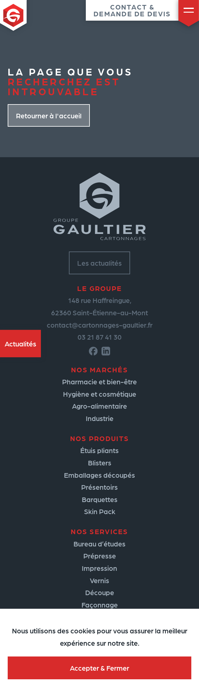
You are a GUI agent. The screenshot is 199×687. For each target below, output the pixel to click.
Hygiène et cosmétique (99, 394)
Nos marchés (99, 369)
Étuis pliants (99, 450)
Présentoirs (99, 487)
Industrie (99, 418)
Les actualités (99, 263)
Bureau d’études (99, 543)
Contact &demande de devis (132, 10)
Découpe (99, 592)
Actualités (20, 343)
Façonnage (100, 604)
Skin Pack (99, 511)
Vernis (99, 580)
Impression (99, 568)
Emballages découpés (99, 475)
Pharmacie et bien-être (99, 381)
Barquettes (99, 499)
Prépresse (99, 555)
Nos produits (99, 438)
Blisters (99, 462)
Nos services (99, 531)
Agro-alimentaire (99, 406)
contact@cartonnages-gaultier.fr (100, 325)
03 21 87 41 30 (99, 337)
